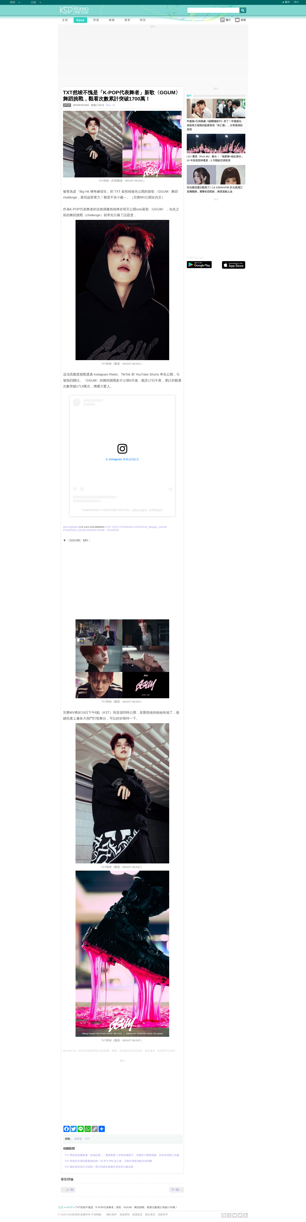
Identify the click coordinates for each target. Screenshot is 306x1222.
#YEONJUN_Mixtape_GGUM (150, 526)
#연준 (115, 526)
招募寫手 (163, 1214)
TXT (87, 1138)
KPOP (67, 105)
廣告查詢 (150, 1214)
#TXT (108, 526)
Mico (108, 105)
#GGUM (91, 530)
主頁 (60, 1207)
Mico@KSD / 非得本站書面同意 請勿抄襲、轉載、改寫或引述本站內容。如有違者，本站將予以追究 (119, 1050)
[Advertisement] (122, 1091)
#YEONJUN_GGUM (74, 530)
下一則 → (176, 1189)
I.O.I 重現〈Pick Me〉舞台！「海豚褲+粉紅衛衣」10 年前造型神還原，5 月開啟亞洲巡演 (215, 158)
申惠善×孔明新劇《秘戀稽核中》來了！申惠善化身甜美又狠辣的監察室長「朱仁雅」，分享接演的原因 (215, 125)
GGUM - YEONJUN (107, 530)
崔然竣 (78, 1138)
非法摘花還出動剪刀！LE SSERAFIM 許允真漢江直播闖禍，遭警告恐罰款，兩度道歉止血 (215, 189)
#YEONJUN (126, 526)
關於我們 (112, 1214)
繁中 (287, 2)
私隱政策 (137, 1214)
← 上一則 (68, 1189)
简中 (296, 2)
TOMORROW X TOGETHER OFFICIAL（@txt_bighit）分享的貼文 (122, 510)
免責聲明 (124, 1214)
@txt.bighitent (71, 526)
